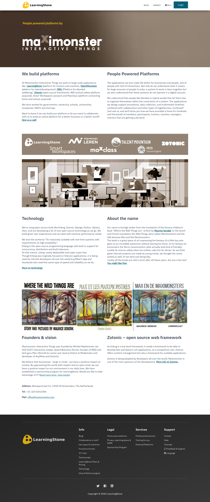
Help (166, 440)
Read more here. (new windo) (54, 374)
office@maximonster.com (41, 397)
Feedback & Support (174, 448)
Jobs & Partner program (89, 473)
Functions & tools (87, 448)
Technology (84, 469)
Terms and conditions (117, 436)
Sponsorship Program (117, 447)
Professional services (145, 436)
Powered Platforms (144, 444)
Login (181, 4)
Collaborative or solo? (89, 440)
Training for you (143, 440)
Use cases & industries (89, 444)
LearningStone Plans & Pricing (89, 463)
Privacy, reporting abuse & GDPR (119, 441)
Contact (157, 5)
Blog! (146, 5)
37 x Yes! (83, 453)
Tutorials (168, 444)
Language (169, 453)
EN (169, 6)
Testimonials (85, 457)
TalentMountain (88, 85)
